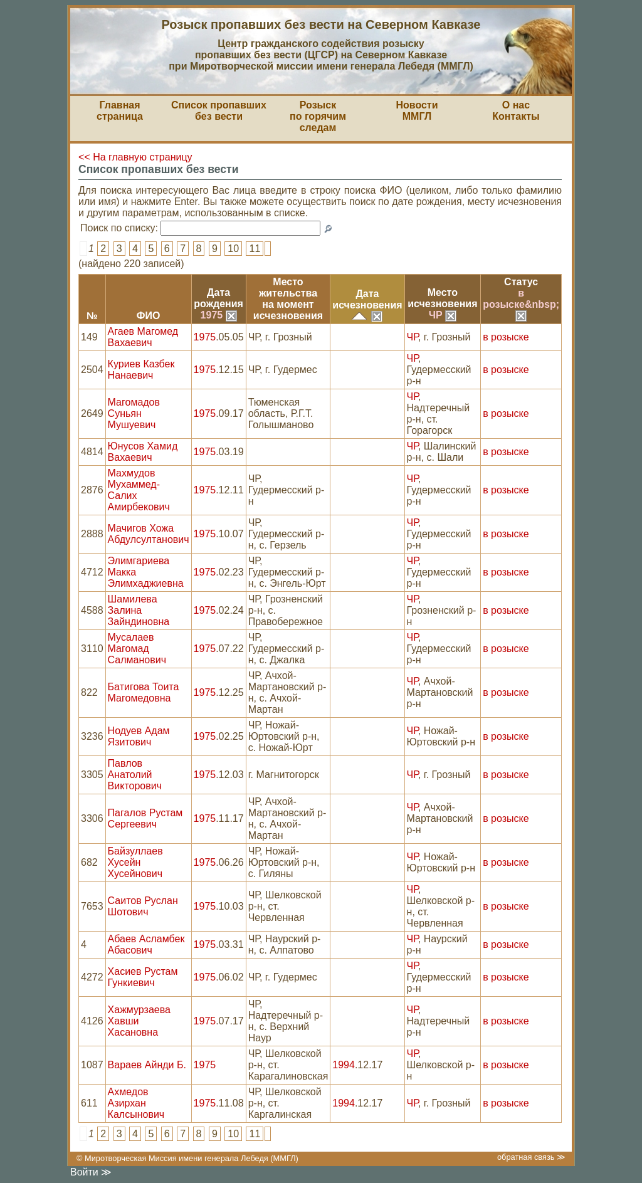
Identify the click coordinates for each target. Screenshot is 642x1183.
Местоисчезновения (442, 298)
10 (233, 248)
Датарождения (218, 298)
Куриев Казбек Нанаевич (141, 370)
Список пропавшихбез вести (218, 111)
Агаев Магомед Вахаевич (143, 337)
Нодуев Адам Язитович (139, 736)
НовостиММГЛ (417, 111)
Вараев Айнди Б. (147, 1064)
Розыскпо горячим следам (318, 116)
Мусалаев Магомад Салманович (137, 648)
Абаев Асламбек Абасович (146, 944)
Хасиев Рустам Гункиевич (143, 977)
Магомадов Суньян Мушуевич (134, 413)
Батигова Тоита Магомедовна (143, 692)
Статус (521, 281)
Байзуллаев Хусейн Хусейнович (135, 862)
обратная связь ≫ (531, 1157)
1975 (219, 315)
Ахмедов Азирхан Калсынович (136, 1103)
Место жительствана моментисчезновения (288, 298)
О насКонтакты (515, 111)
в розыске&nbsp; (521, 304)
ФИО (148, 315)
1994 (343, 1064)
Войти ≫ (91, 1172)
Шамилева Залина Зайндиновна (139, 610)
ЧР (442, 315)
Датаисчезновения (367, 299)
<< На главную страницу (135, 157)
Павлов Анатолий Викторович (135, 774)
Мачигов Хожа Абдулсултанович (148, 534)
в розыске (506, 337)
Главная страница (120, 111)
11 (254, 248)
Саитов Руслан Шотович (143, 906)
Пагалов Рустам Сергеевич (145, 818)
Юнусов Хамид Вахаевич (143, 452)
